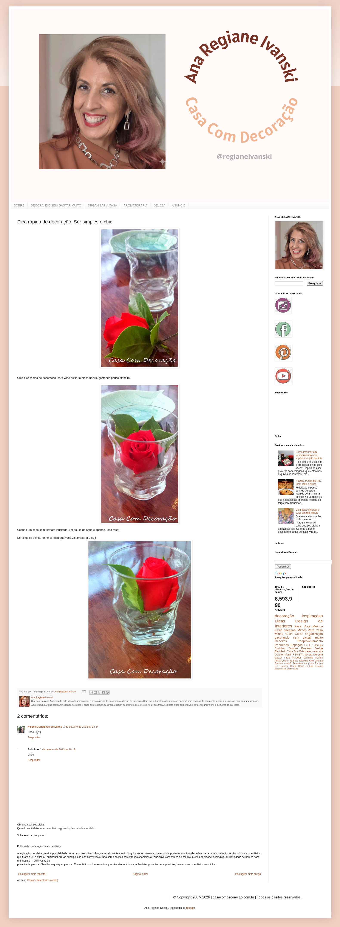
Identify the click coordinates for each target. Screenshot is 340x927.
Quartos (293, 648)
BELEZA (159, 205)
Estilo (278, 630)
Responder (34, 737)
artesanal (290, 630)
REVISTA (298, 654)
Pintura (309, 666)
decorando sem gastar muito (299, 637)
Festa (278, 660)
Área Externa (316, 660)
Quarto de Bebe (289, 660)
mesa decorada (314, 651)
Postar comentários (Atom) (42, 880)
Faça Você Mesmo (308, 626)
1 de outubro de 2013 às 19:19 (57, 749)
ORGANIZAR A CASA (102, 205)
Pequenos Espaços (289, 645)
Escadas (303, 660)
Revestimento (300, 663)
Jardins (318, 645)
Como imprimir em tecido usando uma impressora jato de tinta (309, 455)
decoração (284, 616)
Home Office (297, 666)
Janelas (279, 663)
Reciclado (280, 651)
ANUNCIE (178, 205)
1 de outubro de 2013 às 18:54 (80, 726)
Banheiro (306, 648)
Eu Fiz (308, 645)
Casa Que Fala (295, 651)
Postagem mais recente (31, 873)
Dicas (280, 621)
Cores (299, 634)
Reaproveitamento (310, 641)
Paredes (296, 657)
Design (319, 648)
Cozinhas (280, 648)
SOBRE (19, 205)
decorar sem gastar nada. (286, 669)
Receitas (281, 641)
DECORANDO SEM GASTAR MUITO (56, 205)
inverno (319, 657)
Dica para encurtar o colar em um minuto (307, 511)
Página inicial (140, 873)
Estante (319, 666)
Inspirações (312, 616)
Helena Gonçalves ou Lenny (45, 726)
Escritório (308, 657)
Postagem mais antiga (248, 873)
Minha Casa (284, 634)
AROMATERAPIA (135, 205)
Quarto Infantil (283, 654)
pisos (311, 663)
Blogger (190, 907)
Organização (314, 634)
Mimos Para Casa (310, 630)
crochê (287, 663)
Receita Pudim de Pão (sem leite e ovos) (308, 482)
